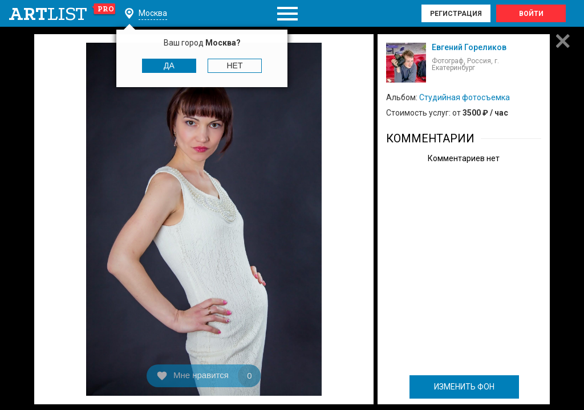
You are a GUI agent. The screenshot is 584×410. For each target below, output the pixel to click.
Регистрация (456, 14)
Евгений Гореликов (469, 47)
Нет (235, 65)
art (62, 13)
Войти (531, 14)
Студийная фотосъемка (464, 97)
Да (169, 65)
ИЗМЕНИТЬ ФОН (464, 386)
